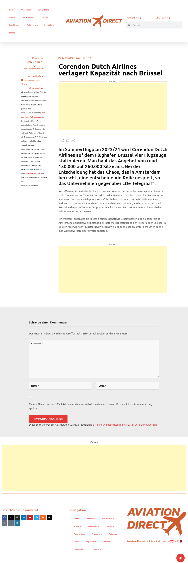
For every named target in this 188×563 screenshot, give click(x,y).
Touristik (46, 17)
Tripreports (32, 25)
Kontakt (106, 541)
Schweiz (12, 17)
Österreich (26, 9)
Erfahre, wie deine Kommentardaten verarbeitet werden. (125, 424)
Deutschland (43, 9)
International (29, 17)
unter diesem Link (33, 173)
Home (11, 9)
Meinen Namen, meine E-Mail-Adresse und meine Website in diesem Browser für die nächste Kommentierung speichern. (90, 406)
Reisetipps (49, 25)
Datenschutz (79, 549)
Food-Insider (14, 25)
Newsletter (97, 549)
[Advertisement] (112, 106)
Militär (12, 32)
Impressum (91, 541)
